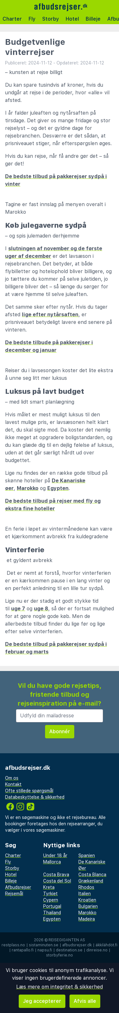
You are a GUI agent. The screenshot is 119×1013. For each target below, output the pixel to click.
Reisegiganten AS (67, 940)
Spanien (86, 855)
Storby (50, 19)
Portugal (52, 906)
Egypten (58, 488)
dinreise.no (97, 950)
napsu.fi (44, 950)
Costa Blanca (92, 874)
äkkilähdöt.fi (106, 945)
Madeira (86, 919)
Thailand (52, 912)
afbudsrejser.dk (77, 945)
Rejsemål (14, 893)
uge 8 (41, 609)
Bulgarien (88, 906)
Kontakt (13, 784)
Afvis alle (85, 1001)
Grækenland (90, 880)
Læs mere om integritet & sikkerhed (59, 987)
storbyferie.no (59, 955)
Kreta (49, 887)
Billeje (93, 19)
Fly (32, 19)
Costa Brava (56, 874)
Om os (11, 778)
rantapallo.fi (23, 950)
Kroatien (87, 899)
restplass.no (13, 945)
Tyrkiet (50, 893)
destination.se (69, 950)
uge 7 (18, 609)
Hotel (72, 19)
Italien (84, 893)
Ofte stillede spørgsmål (29, 790)
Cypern (50, 899)
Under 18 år (55, 855)
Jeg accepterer (42, 1001)
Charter (12, 19)
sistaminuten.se (43, 945)
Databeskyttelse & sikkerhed (34, 797)
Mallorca (52, 861)
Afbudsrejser (18, 887)
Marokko (27, 488)
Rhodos (86, 887)
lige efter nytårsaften (50, 315)
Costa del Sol (57, 880)
